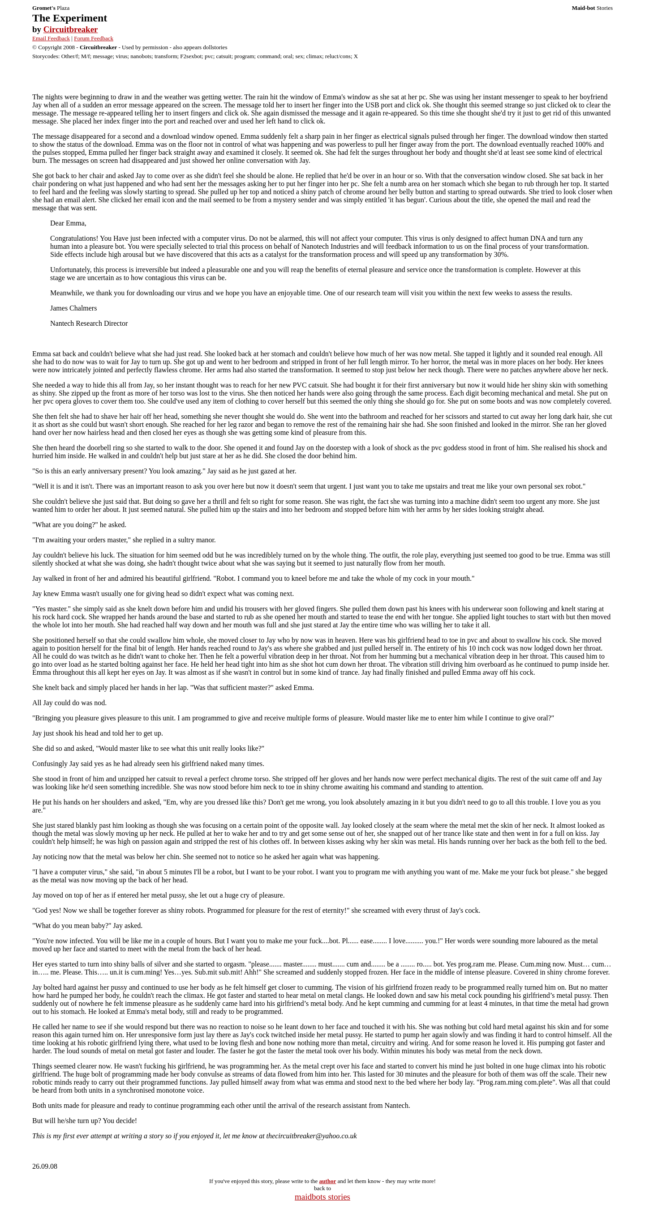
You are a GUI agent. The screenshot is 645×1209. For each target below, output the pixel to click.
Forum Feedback (93, 38)
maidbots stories (322, 1196)
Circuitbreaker (70, 29)
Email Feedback (51, 38)
